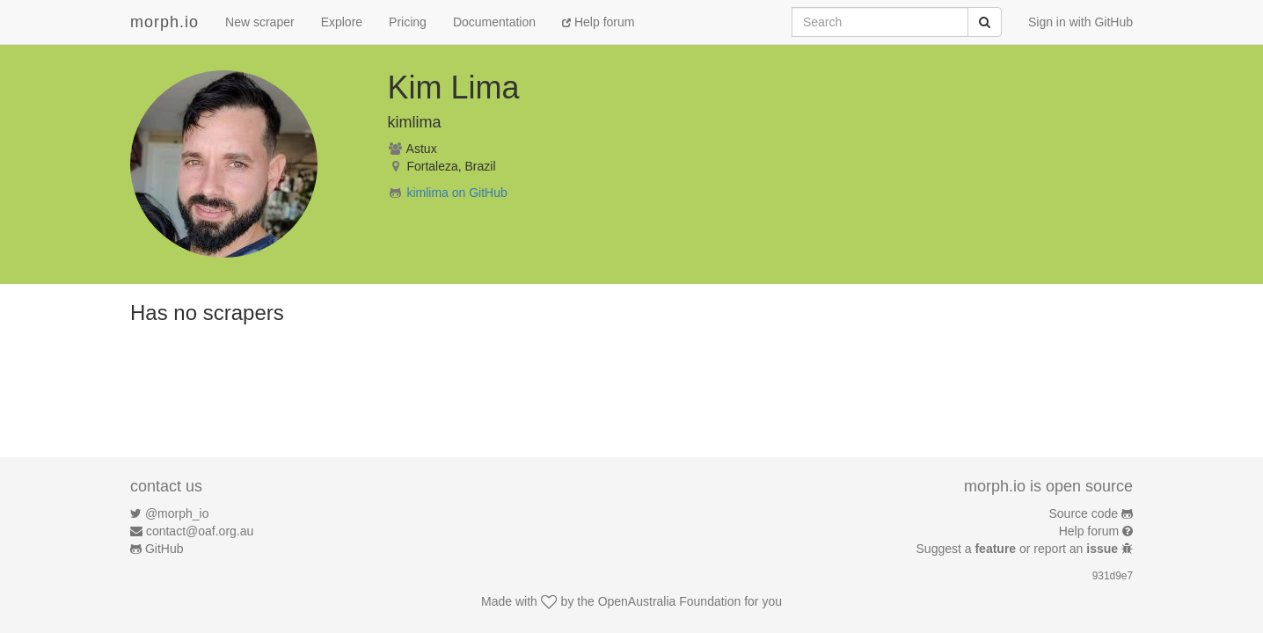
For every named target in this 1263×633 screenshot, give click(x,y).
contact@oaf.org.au (199, 531)
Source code (1084, 513)
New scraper (260, 22)
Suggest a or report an (1018, 549)
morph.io (164, 22)
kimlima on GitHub (456, 193)
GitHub (164, 549)
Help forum (598, 22)
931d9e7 (1112, 576)
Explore (341, 22)
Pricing (408, 22)
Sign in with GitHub (1080, 22)
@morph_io (177, 513)
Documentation (494, 22)
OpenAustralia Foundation (669, 601)
